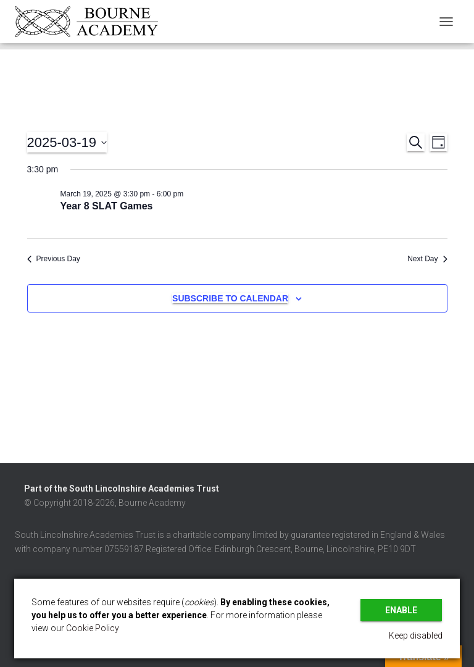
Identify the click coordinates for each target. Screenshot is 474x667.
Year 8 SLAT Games (106, 206)
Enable (401, 610)
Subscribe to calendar (230, 298)
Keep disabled (416, 635)
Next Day (427, 258)
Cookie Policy (92, 628)
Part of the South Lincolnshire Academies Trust (121, 488)
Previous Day (53, 258)
